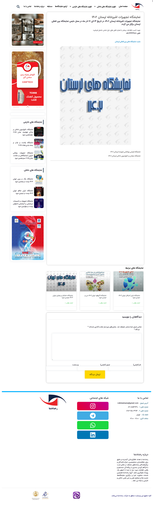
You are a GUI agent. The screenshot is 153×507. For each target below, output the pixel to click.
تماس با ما (27, 6)
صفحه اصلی (123, 6)
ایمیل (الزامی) (105, 364)
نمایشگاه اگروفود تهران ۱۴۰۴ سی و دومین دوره (95, 296)
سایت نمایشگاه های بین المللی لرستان (127, 41)
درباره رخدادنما (39, 6)
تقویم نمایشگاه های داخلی (106, 6)
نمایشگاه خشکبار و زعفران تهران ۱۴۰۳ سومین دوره (63, 296)
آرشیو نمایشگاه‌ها (61, 6)
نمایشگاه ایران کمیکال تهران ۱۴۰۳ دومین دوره (129, 296)
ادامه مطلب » (136, 303)
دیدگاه (137, 329)
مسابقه (49, 6)
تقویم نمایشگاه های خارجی (82, 6)
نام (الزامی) (137, 364)
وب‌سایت (75, 364)
